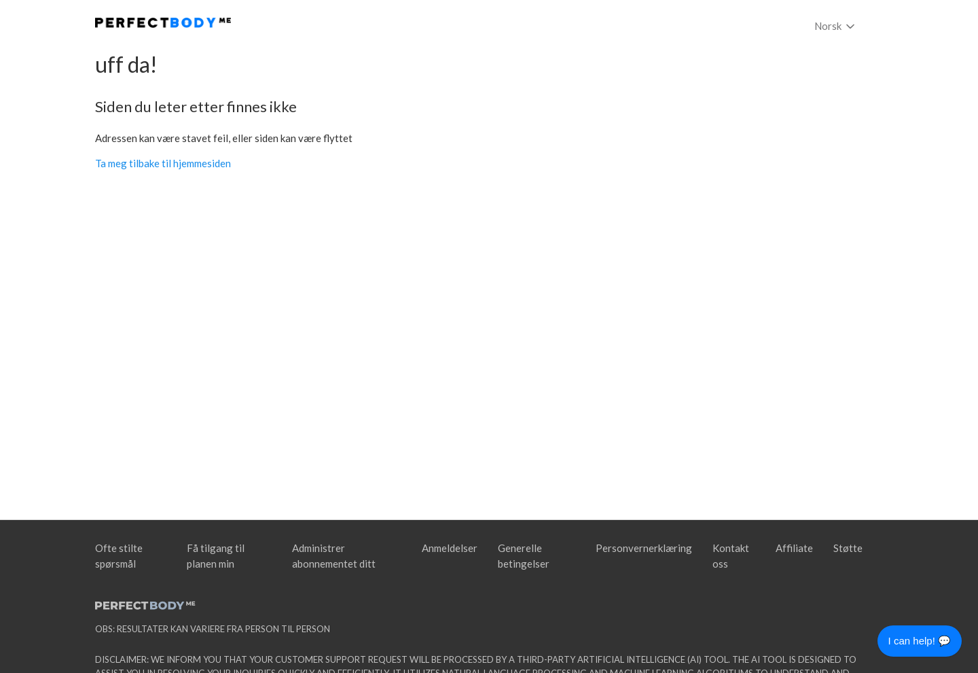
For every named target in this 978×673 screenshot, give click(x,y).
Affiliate (794, 548)
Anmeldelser (449, 548)
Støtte (848, 548)
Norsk (835, 26)
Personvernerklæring (644, 548)
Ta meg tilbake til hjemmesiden (163, 163)
